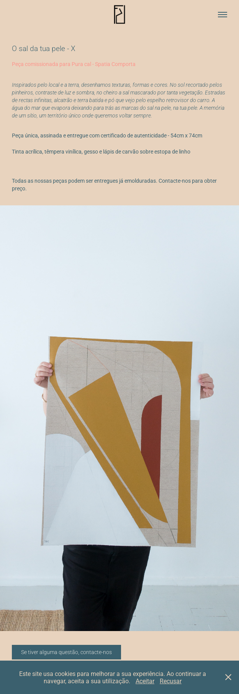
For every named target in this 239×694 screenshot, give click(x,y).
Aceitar (145, 681)
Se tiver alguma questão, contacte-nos (66, 652)
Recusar (171, 681)
